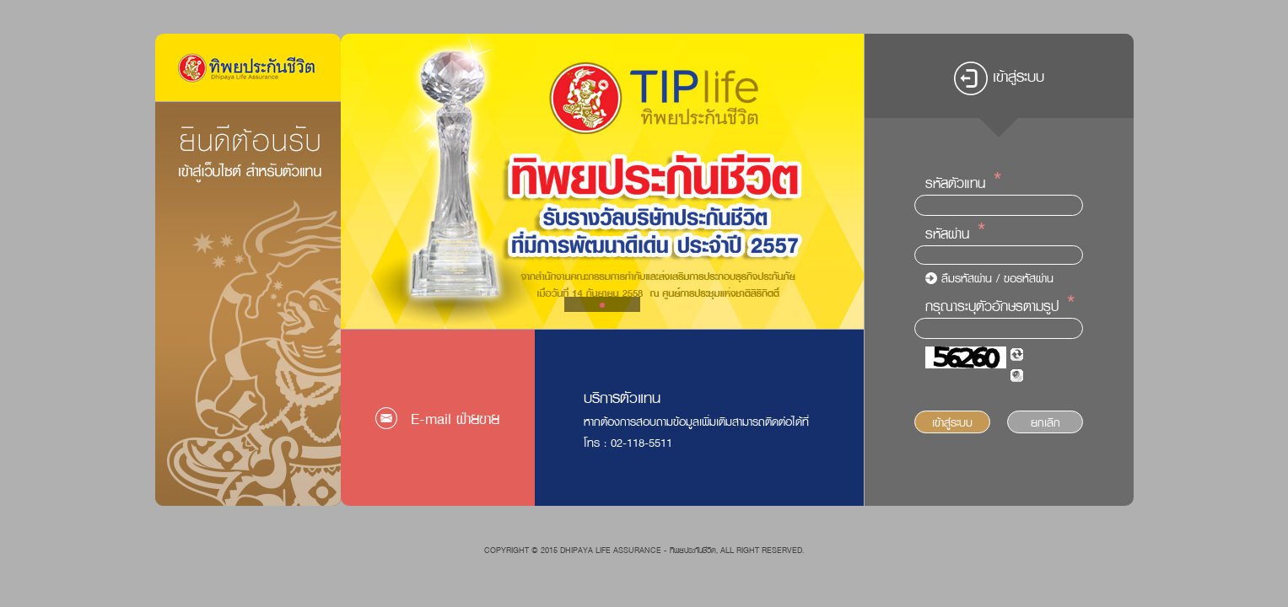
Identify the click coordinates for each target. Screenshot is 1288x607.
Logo (248, 67)
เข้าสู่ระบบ (952, 421)
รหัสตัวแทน (955, 183)
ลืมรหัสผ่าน (966, 277)
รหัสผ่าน (947, 233)
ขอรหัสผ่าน (1029, 277)
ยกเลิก (1045, 421)
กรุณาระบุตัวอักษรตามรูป (992, 306)
